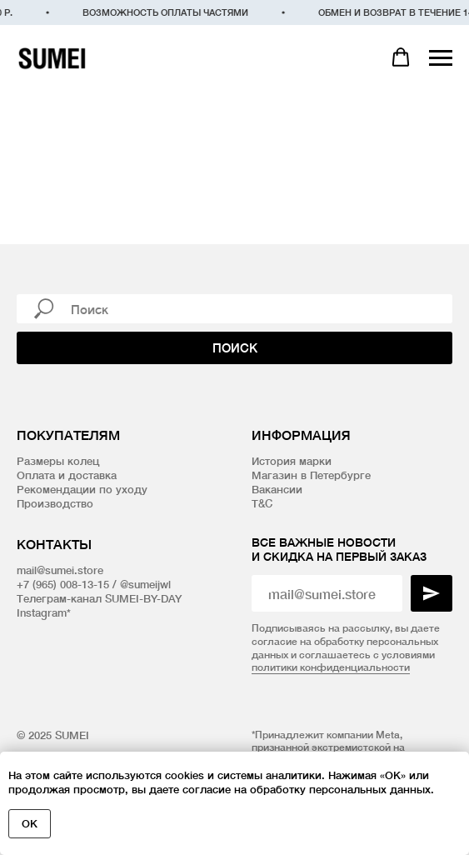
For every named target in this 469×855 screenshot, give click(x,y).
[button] (401, 58)
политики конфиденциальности (331, 667)
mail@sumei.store (60, 570)
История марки (292, 461)
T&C (262, 503)
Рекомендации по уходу (82, 489)
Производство (55, 503)
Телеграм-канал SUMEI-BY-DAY (99, 598)
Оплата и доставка (67, 475)
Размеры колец (58, 461)
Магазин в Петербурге (311, 475)
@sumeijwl (145, 584)
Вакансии (277, 489)
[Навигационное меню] (440, 58)
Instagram (42, 612)
